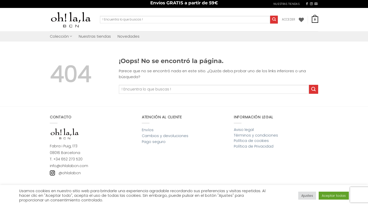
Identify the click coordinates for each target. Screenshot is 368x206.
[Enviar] (274, 19)
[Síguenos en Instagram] (311, 3)
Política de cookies (251, 140)
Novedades (129, 36)
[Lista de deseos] (301, 19)
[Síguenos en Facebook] (307, 3)
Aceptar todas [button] (334, 195)
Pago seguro (154, 141)
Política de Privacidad (253, 146)
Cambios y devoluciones (165, 135)
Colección (61, 36)
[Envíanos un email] (316, 3)
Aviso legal (244, 129)
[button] (288, 19)
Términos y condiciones (256, 135)
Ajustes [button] (307, 195)
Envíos (148, 129)
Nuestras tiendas (95, 36)
